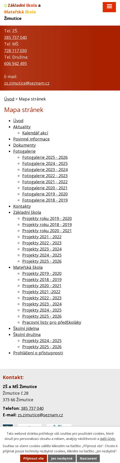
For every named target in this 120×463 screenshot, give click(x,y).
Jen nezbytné (62, 458)
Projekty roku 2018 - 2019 (47, 224)
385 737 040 (15, 37)
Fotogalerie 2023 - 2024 (45, 169)
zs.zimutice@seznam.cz (26, 83)
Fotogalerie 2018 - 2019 (45, 200)
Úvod (9, 99)
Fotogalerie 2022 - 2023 (45, 175)
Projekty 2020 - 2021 (41, 285)
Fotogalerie (24, 151)
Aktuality (22, 126)
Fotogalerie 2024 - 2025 (45, 163)
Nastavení (88, 458)
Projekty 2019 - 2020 (41, 273)
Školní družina (27, 334)
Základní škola (27, 212)
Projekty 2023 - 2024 (41, 249)
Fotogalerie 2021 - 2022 (45, 181)
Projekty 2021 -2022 (41, 291)
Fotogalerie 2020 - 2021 (45, 188)
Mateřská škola (28, 267)
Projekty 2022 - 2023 (41, 243)
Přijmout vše (33, 458)
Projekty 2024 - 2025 (41, 255)
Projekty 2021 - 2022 (41, 236)
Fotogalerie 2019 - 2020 (45, 194)
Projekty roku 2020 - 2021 (47, 230)
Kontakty (22, 206)
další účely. (108, 439)
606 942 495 (15, 63)
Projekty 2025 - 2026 (41, 261)
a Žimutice (22, 11)
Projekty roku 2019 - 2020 (47, 218)
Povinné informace (31, 139)
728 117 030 (15, 50)
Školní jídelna (26, 328)
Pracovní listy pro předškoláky (51, 322)
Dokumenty (24, 145)
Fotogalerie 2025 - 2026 (45, 157)
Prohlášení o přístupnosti (38, 353)
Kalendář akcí (35, 133)
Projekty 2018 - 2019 (41, 279)
